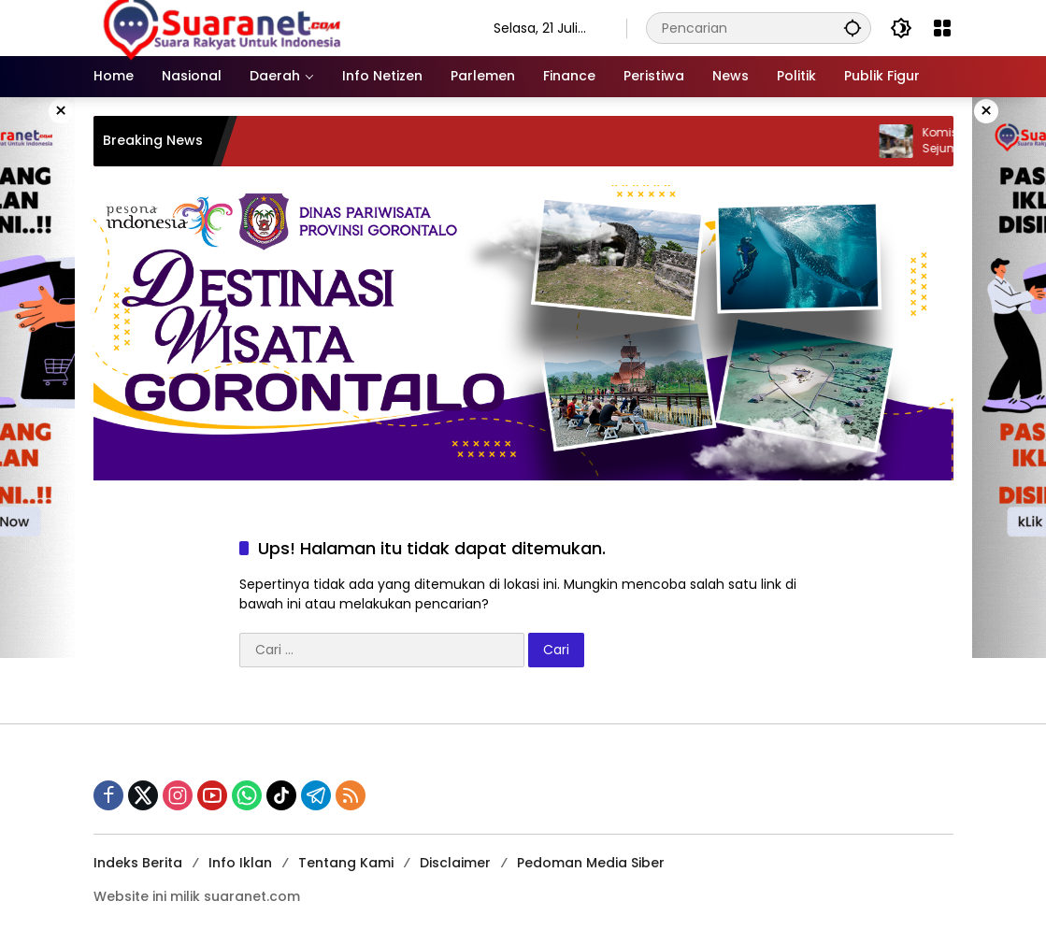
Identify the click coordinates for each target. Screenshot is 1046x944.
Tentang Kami (346, 862)
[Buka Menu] (942, 28)
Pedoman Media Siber (591, 862)
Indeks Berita (137, 862)
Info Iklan (240, 862)
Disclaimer (455, 862)
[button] (852, 27)
